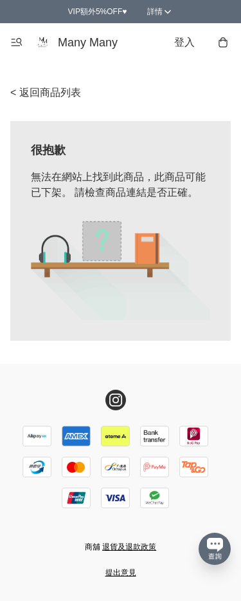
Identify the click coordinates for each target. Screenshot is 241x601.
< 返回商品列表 (45, 92)
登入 (184, 42)
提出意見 (120, 572)
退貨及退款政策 (129, 546)
